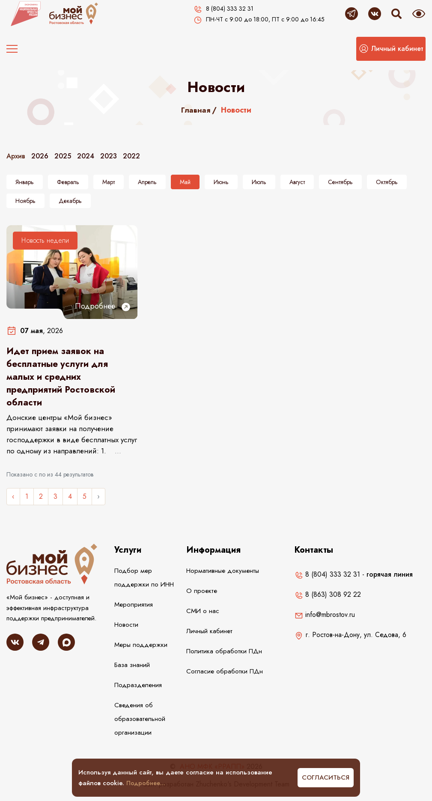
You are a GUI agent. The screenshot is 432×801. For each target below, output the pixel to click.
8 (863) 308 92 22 (328, 599)
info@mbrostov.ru (325, 619)
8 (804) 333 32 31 (327, 579)
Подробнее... (146, 783)
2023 (108, 156)
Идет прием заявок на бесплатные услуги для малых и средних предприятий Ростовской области (63, 379)
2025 (62, 156)
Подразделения (137, 689)
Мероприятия (133, 609)
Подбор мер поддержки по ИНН (142, 582)
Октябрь (387, 182)
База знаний (132, 669)
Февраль (68, 182)
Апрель (147, 182)
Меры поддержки (139, 649)
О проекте (200, 595)
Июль (259, 182)
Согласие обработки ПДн (223, 676)
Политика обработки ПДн (223, 656)
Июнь (221, 182)
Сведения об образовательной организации (139, 723)
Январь (24, 182)
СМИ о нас (202, 615)
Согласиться (325, 777)
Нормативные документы (221, 575)
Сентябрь (340, 182)
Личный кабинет (209, 635)
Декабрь (70, 201)
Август (297, 182)
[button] (391, 49)
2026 (39, 156)
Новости (126, 629)
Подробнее (103, 306)
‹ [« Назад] (13, 501)
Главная (195, 110)
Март (108, 182)
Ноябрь (25, 201)
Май (185, 182)
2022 (131, 156)
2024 (85, 156)
